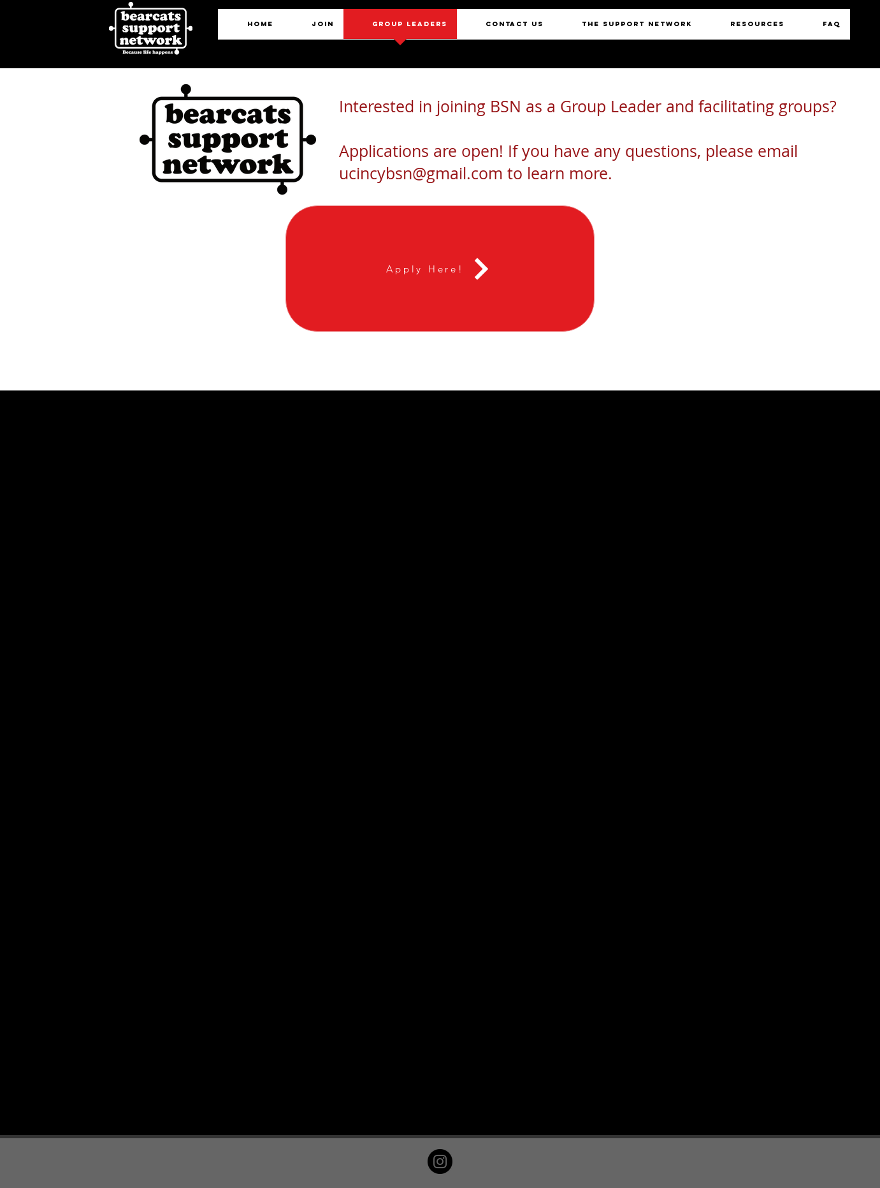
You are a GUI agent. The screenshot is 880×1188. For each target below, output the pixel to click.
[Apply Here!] (440, 268)
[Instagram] (440, 1161)
